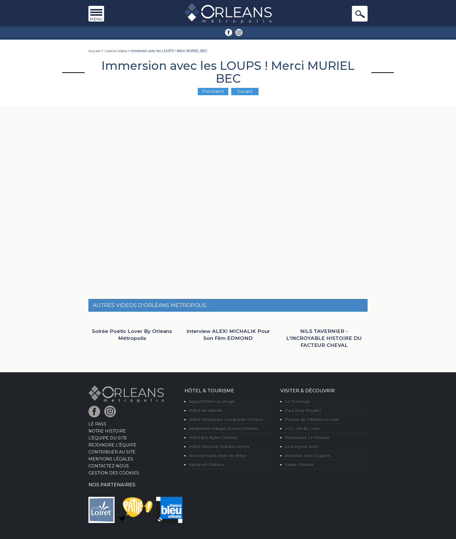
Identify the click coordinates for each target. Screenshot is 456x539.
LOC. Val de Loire (302, 428)
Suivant (244, 91)
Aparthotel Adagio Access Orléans (223, 428)
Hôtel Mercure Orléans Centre (219, 446)
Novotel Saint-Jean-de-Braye (218, 455)
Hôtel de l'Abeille (206, 410)
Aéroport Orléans (206, 464)
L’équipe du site (107, 438)
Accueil (94, 51)
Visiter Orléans (299, 464)
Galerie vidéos (115, 51)
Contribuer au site (112, 452)
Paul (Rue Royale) (303, 410)
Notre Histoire (107, 431)
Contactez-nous (108, 466)
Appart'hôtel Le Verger (212, 401)
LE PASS (97, 424)
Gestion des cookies (113, 473)
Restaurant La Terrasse (307, 437)
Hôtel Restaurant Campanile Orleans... (227, 419)
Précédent (213, 91)
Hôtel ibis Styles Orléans (213, 437)
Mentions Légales (110, 459)
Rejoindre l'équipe (112, 445)
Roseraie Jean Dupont (307, 455)
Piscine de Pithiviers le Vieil (312, 419)
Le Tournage (297, 401)
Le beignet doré (301, 446)
